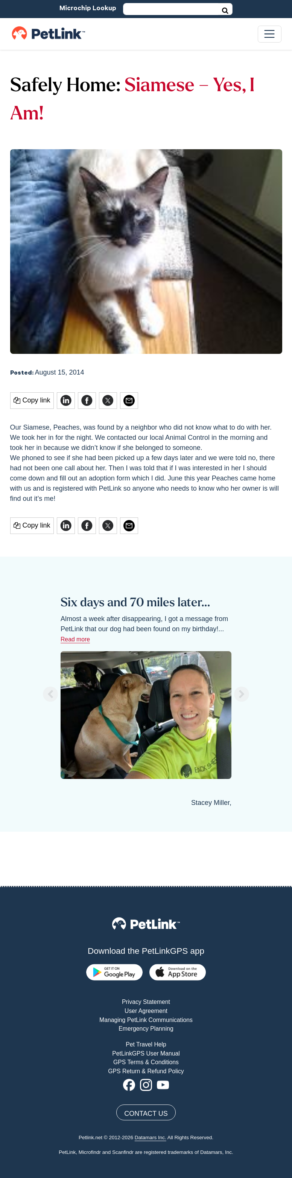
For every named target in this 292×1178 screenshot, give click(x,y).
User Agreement (146, 957)
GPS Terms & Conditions (146, 1008)
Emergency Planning (146, 974)
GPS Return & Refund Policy (146, 1017)
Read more (75, 639)
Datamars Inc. (150, 1084)
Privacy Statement (146, 948)
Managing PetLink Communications (146, 966)
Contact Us (145, 1060)
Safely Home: (65, 86)
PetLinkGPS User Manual (145, 999)
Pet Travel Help (146, 990)
